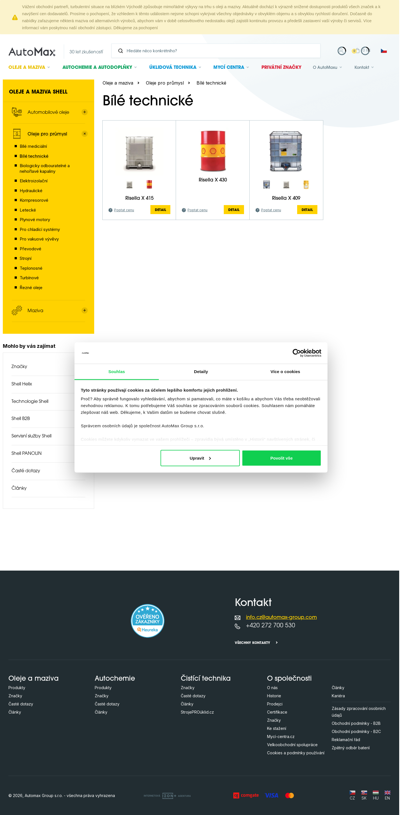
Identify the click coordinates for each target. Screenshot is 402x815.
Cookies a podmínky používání (295, 752)
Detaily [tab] (201, 371)
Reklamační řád (346, 739)
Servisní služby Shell (31, 436)
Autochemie (97, 67)
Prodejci (275, 704)
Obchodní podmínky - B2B (356, 723)
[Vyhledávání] (218, 51)
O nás (272, 687)
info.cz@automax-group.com (281, 617)
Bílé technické (211, 83)
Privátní (281, 67)
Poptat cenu (124, 259)
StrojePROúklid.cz (197, 712)
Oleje (26, 67)
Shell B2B (21, 419)
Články (19, 488)
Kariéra (338, 695)
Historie (274, 695)
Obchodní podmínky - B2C (356, 731)
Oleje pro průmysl (165, 83)
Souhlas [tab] (116, 371)
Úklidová (173, 67)
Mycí (228, 67)
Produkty (16, 687)
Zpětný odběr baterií (351, 747)
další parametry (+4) (367, 142)
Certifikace (277, 712)
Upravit (200, 457)
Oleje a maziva (118, 83)
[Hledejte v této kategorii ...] (183, 122)
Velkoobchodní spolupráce (292, 744)
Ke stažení (276, 728)
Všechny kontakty (252, 643)
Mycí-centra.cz (281, 736)
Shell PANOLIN (27, 453)
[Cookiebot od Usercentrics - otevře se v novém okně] (296, 353)
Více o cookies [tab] (285, 371)
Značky (19, 367)
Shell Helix (22, 384)
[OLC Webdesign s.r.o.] (167, 795)
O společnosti (289, 679)
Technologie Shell (30, 401)
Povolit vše (281, 457)
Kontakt (361, 68)
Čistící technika (206, 679)
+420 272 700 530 (270, 626)
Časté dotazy (26, 471)
